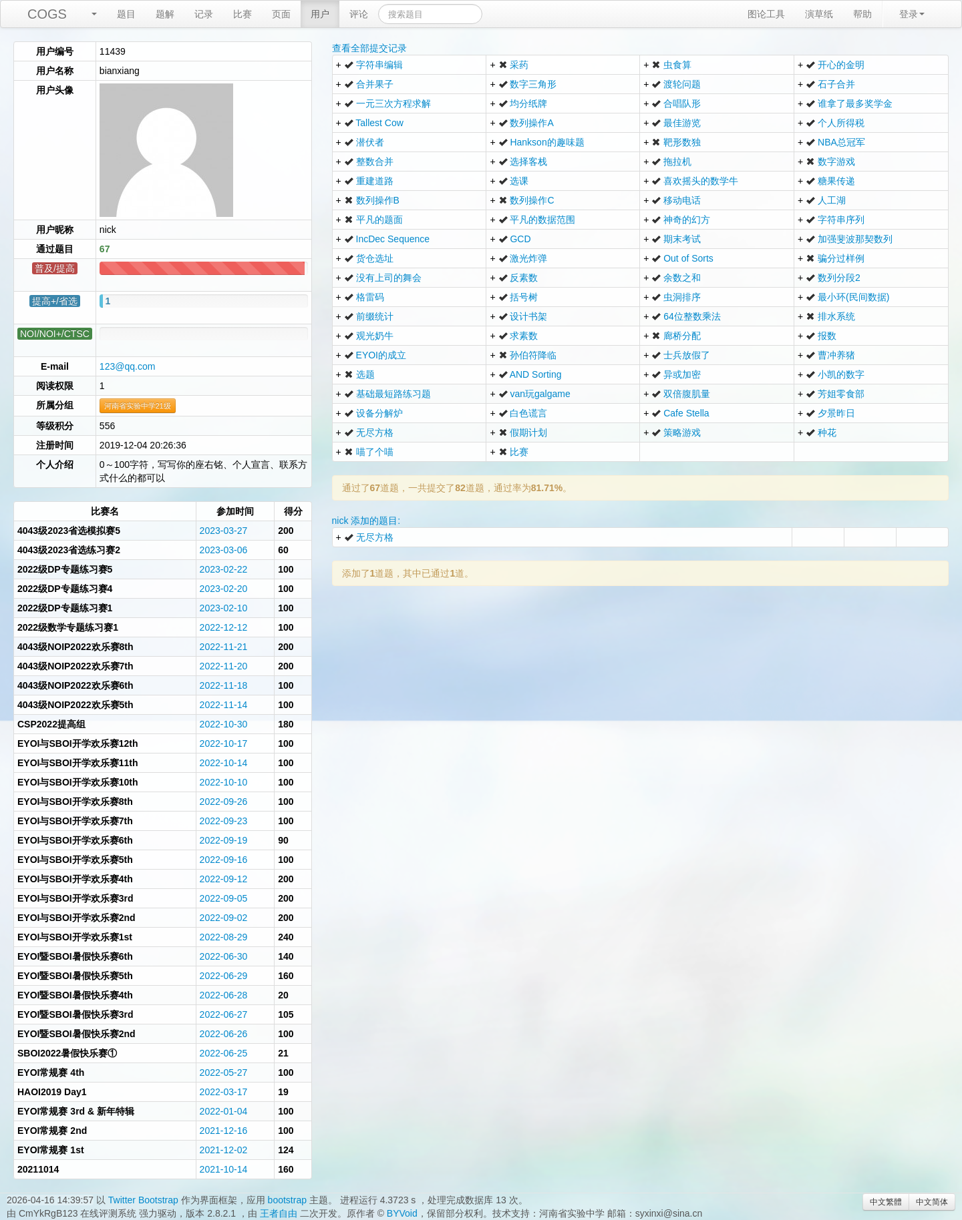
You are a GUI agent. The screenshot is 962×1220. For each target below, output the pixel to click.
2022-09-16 (224, 859)
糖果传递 (836, 181)
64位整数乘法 (692, 316)
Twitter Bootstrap (143, 1200)
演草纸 (819, 14)
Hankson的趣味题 (547, 142)
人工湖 (832, 200)
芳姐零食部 (841, 393)
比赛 (242, 14)
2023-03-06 (224, 550)
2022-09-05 (224, 898)
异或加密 (682, 374)
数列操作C (532, 200)
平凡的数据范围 (542, 219)
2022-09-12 (224, 879)
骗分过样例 (841, 258)
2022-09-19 (224, 840)
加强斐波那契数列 (855, 239)
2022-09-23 (224, 821)
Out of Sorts (688, 258)
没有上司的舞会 (389, 277)
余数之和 (682, 277)
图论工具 (766, 14)
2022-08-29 (224, 937)
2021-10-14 (224, 1169)
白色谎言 (528, 413)
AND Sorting (536, 374)
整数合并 (374, 161)
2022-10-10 (224, 782)
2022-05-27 (224, 1072)
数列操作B (377, 200)
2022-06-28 (224, 995)
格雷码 (370, 297)
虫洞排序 (682, 297)
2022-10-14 (224, 762)
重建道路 (374, 181)
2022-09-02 (224, 917)
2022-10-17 (224, 743)
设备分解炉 (379, 413)
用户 (320, 14)
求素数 (524, 335)
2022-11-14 (224, 704)
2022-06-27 (224, 1014)
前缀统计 (374, 316)
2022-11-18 (224, 685)
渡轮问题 (682, 84)
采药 (519, 64)
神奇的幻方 (686, 219)
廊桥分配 (682, 335)
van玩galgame (540, 393)
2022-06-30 (224, 956)
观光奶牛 (374, 335)
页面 (281, 14)
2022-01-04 (224, 1111)
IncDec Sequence (393, 239)
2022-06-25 (224, 1053)
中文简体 (932, 1202)
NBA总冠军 (841, 142)
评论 (358, 14)
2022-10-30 (224, 724)
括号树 (524, 297)
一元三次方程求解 (393, 103)
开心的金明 (841, 64)
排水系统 (836, 316)
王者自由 (278, 1213)
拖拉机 (677, 161)
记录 (203, 14)
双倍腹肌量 (686, 393)
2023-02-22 (224, 569)
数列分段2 (839, 277)
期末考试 (682, 239)
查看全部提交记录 (369, 48)
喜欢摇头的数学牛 (700, 181)
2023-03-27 (224, 530)
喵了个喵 (374, 451)
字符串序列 (841, 219)
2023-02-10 (224, 608)
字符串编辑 (379, 64)
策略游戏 (682, 432)
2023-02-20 (224, 588)
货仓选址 (374, 258)
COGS (47, 14)
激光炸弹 (528, 258)
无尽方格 (374, 432)
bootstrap (287, 1200)
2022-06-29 (224, 975)
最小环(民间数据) (853, 297)
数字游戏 (836, 161)
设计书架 (528, 316)
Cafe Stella (686, 413)
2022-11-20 (224, 666)
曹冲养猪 (836, 355)
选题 (365, 374)
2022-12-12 (224, 627)
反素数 (524, 277)
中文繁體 (886, 1202)
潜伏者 (370, 142)
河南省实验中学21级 (137, 406)
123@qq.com (127, 366)
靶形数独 (682, 142)
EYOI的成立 (381, 355)
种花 (827, 432)
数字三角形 (533, 84)
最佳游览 (682, 122)
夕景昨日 (836, 413)
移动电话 (682, 200)
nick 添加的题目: (366, 520)
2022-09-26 (224, 801)
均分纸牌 (528, 103)
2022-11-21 (224, 646)
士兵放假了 (686, 355)
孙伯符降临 (533, 355)
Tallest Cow (379, 122)
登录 (912, 14)
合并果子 (374, 84)
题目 (126, 14)
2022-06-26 (224, 1033)
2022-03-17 (224, 1092)
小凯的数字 (841, 374)
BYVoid (402, 1213)
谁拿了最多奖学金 (855, 103)
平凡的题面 (379, 219)
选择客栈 (528, 161)
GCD (520, 239)
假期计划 (528, 432)
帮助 (862, 14)
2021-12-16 (224, 1130)
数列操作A (531, 122)
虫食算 (677, 64)
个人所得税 (841, 122)
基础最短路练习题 (393, 393)
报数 (827, 335)
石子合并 (836, 84)
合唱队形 (682, 103)
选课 (519, 181)
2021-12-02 (224, 1150)
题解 (165, 14)
